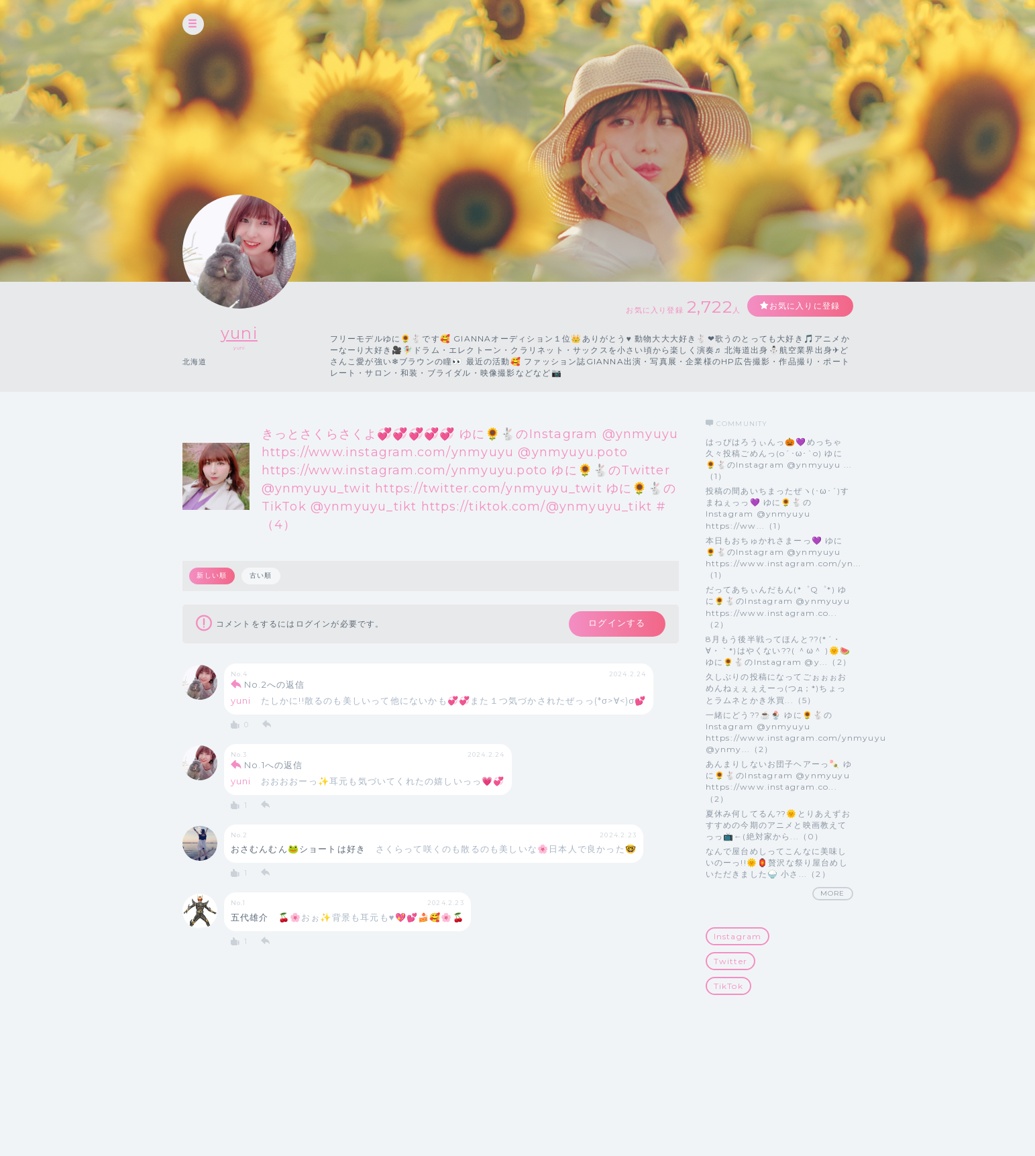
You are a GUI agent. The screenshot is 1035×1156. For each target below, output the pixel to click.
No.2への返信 (274, 685)
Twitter (730, 961)
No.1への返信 (273, 765)
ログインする (616, 624)
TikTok (728, 986)
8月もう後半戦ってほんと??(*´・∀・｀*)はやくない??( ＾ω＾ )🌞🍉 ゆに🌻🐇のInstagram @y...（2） (779, 650)
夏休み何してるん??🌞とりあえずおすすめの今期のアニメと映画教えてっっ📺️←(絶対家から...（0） (778, 824)
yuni (239, 333)
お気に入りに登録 (804, 306)
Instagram (738, 936)
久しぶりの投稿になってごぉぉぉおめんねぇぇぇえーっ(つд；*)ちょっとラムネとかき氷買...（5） (776, 688)
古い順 (261, 575)
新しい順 (212, 575)
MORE (832, 893)
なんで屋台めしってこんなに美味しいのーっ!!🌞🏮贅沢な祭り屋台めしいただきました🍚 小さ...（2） (777, 862)
